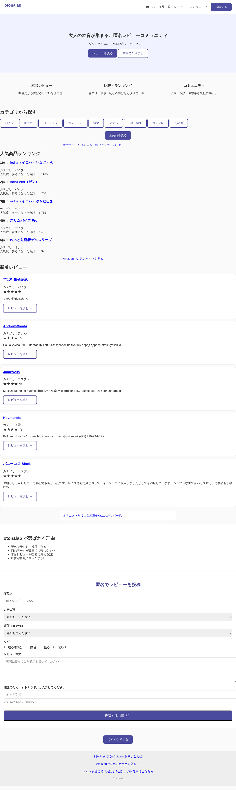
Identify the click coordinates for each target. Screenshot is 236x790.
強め (45, 647)
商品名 (8, 593)
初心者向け (13, 647)
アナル (113, 123)
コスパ (59, 647)
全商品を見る (118, 135)
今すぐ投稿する (118, 743)
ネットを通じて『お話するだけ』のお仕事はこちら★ (118, 775)
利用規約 (100, 760)
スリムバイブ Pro (23, 220)
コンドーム (75, 123)
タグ (7, 641)
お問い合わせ (133, 760)
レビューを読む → (20, 308)
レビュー (180, 6)
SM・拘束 (135, 123)
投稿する (221, 6)
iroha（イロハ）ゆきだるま (31, 201)
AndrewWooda (15, 326)
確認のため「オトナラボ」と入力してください (34, 691)
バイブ (9, 123)
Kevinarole (12, 418)
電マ (96, 123)
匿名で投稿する (133, 53)
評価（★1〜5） (14, 625)
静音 (31, 647)
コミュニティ (198, 6)
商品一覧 (164, 6)
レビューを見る (102, 53)
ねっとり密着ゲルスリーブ (31, 240)
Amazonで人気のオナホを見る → (118, 768)
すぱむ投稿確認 (15, 279)
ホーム (150, 6)
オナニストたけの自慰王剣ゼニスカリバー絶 (92, 145)
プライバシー (115, 760)
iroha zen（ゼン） (24, 182)
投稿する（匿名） (118, 720)
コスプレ (158, 123)
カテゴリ (9, 609)
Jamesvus (11, 372)
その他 (178, 123)
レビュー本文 (12, 654)
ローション (50, 123)
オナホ (28, 123)
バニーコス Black (17, 464)
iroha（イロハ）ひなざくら (31, 162)
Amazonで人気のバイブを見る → (85, 258)
